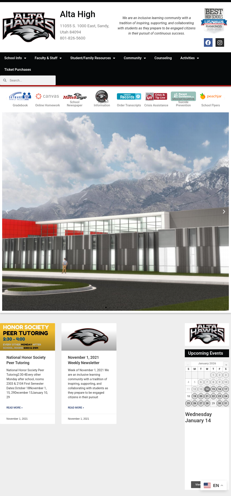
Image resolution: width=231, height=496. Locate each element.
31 (225, 403)
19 (194, 396)
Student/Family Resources (92, 58)
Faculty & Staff (48, 58)
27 (200, 403)
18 (188, 396)
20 (200, 396)
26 (194, 403)
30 (219, 403)
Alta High (77, 14)
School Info (15, 58)
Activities (189, 58)
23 (219, 396)
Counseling (163, 58)
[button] (6, 98)
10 (225, 382)
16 (219, 389)
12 (194, 389)
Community (135, 58)
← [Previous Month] (188, 364)
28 (207, 403)
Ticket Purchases (17, 70)
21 (207, 396)
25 (188, 403)
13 (200, 389)
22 (213, 396)
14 (207, 389)
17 (225, 389)
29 (213, 403)
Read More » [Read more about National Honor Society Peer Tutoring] (14, 407)
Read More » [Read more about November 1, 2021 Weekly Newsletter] (76, 407)
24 (225, 396)
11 (188, 389)
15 (213, 389)
